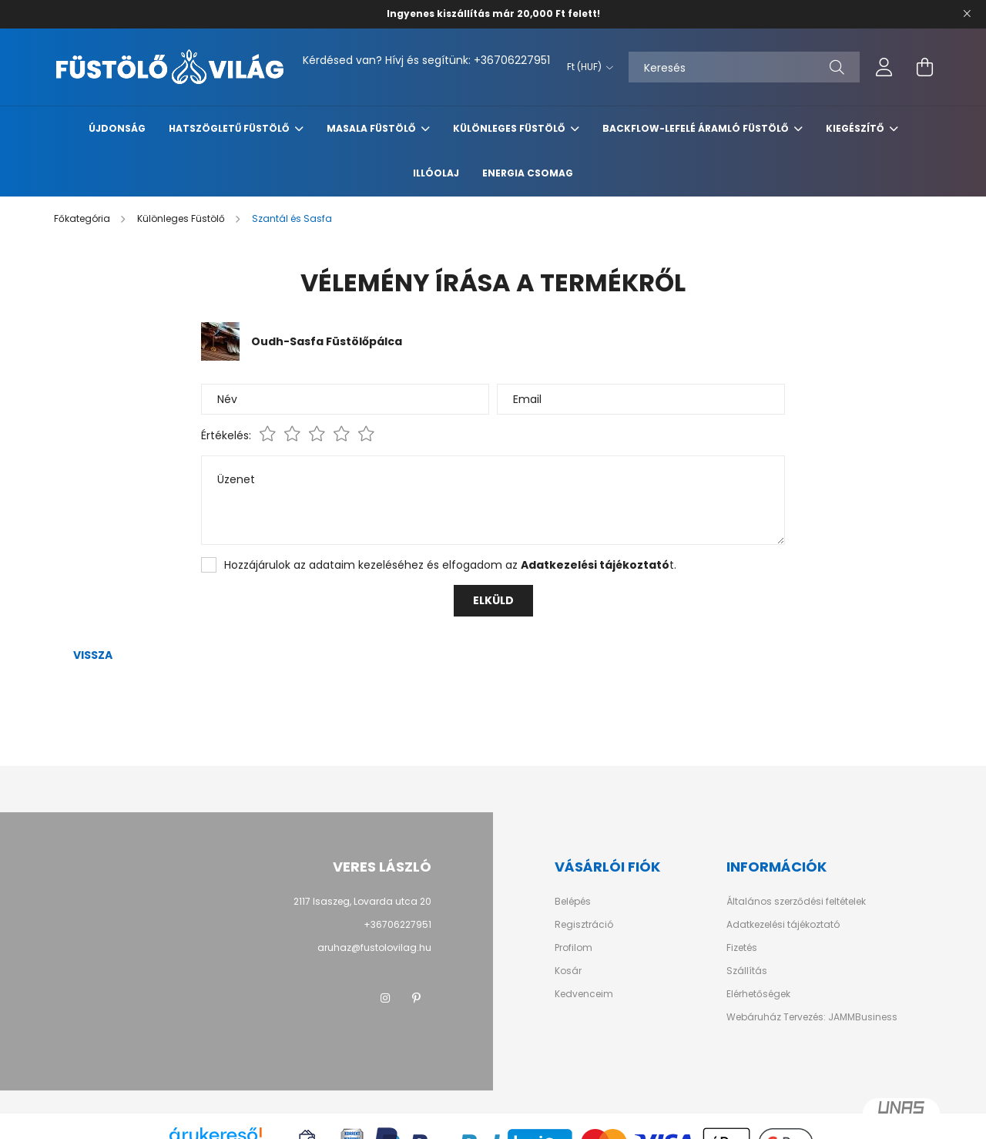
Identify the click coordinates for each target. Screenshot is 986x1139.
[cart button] (924, 67)
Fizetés (741, 947)
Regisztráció (584, 924)
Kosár (568, 971)
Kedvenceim (584, 994)
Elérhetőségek (758, 994)
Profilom (573, 947)
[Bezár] (966, 13)
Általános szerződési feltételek (796, 901)
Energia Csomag (527, 173)
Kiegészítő (856, 128)
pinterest (416, 998)
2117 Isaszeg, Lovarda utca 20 (362, 901)
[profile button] (884, 67)
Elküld (493, 600)
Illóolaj (436, 173)
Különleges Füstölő (510, 128)
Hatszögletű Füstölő (230, 128)
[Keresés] (744, 67)
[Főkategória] (83, 218)
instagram (385, 998)
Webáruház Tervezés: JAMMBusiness (811, 1017)
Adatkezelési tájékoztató (783, 924)
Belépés (573, 901)
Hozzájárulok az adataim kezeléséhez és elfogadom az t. (450, 565)
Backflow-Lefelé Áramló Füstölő (696, 128)
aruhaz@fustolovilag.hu (374, 947)
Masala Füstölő (372, 128)
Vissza (92, 655)
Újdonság (117, 128)
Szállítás (746, 971)
